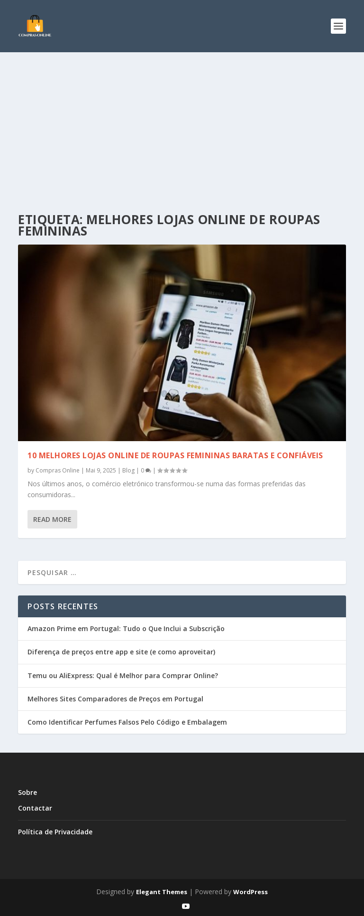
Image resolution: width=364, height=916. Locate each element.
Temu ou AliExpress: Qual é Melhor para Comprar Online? (122, 675)
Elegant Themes (161, 892)
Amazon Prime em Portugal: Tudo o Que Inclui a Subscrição (126, 628)
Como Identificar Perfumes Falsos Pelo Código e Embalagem (127, 722)
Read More (52, 519)
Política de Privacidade (55, 831)
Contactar (35, 807)
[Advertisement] (182, 123)
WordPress (250, 892)
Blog (128, 470)
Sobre (27, 792)
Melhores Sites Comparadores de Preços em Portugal (115, 698)
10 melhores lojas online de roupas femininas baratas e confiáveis (175, 455)
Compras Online (58, 470)
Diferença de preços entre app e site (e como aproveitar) (121, 651)
